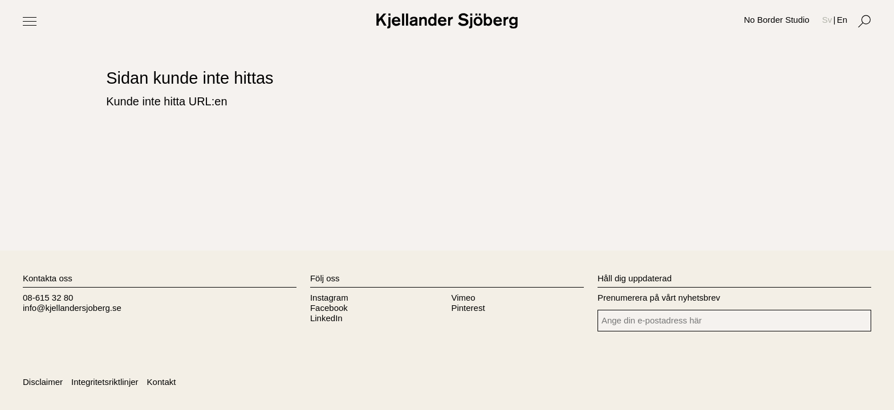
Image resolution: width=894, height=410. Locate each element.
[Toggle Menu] (29, 21)
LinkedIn (326, 318)
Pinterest (468, 308)
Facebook (329, 308)
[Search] (864, 21)
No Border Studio (777, 19)
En (842, 19)
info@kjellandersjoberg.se (72, 308)
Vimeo (463, 297)
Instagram (329, 297)
